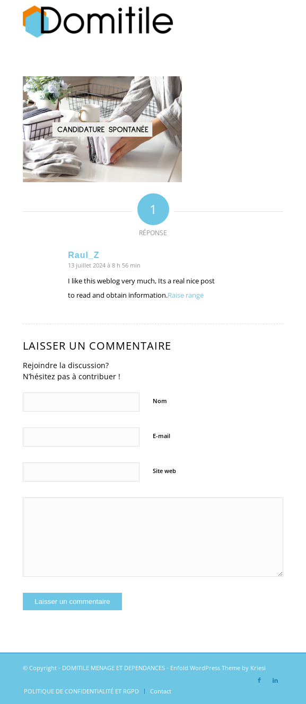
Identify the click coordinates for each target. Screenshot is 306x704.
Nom (160, 401)
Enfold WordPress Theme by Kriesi (218, 668)
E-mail (161, 436)
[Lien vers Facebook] (259, 680)
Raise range (186, 295)
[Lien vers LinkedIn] (275, 680)
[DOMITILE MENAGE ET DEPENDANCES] (127, 21)
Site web (164, 471)
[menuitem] (81, 691)
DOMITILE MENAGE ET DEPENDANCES (113, 668)
